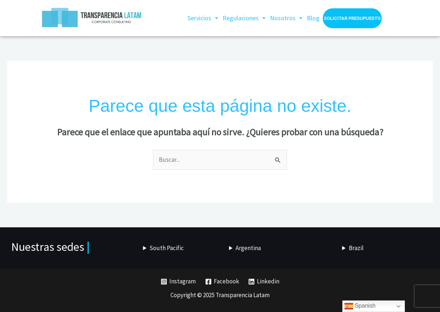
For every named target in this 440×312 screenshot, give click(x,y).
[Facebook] (222, 281)
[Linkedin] (264, 281)
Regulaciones (244, 18)
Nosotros (286, 18)
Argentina (248, 248)
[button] (202, 18)
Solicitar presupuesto (352, 18)
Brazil (356, 248)
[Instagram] (178, 281)
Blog (313, 18)
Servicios (202, 18)
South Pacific (166, 248)
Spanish (360, 306)
